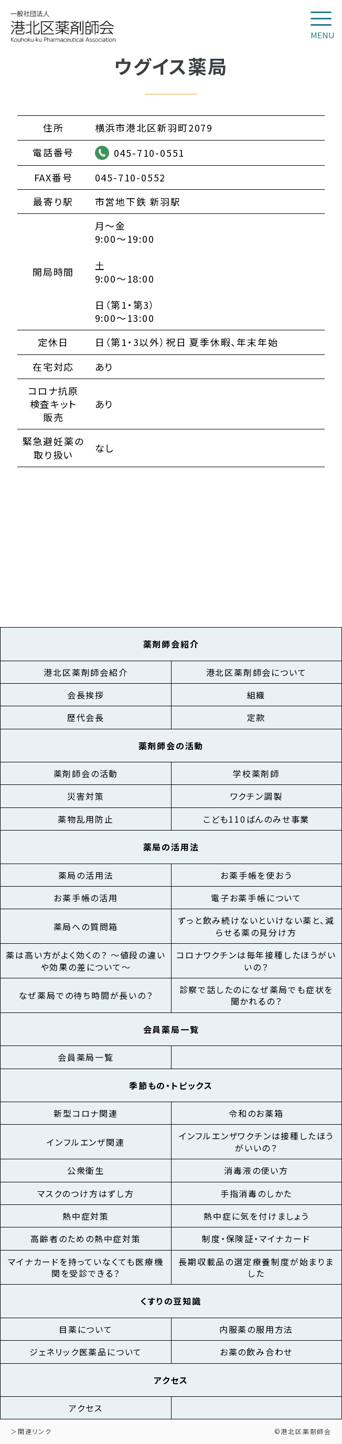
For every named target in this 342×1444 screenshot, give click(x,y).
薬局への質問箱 (86, 926)
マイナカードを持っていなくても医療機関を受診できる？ (85, 1267)
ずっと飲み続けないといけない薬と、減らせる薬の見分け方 (256, 926)
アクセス (85, 1408)
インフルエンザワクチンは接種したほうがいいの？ (256, 1141)
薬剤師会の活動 (86, 773)
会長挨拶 (85, 694)
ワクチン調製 (256, 796)
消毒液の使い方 (256, 1170)
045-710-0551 (149, 152)
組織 (256, 694)
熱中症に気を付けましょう (256, 1216)
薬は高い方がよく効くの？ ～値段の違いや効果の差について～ (85, 961)
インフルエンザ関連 (85, 1142)
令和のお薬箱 (256, 1113)
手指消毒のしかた (256, 1193)
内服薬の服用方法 (256, 1329)
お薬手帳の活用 (86, 897)
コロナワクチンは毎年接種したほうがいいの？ (256, 961)
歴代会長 (85, 717)
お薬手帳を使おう (256, 875)
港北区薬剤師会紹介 (85, 672)
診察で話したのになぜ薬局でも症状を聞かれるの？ (256, 995)
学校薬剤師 (256, 773)
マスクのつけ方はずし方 (85, 1193)
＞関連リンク (31, 1431)
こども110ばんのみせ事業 (256, 819)
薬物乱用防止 (86, 819)
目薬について (86, 1329)
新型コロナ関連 (86, 1113)
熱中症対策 (85, 1216)
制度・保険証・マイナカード (256, 1238)
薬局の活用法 (86, 875)
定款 (256, 717)
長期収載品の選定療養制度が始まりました (256, 1267)
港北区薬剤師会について (256, 672)
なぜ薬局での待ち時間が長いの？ (86, 995)
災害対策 (85, 796)
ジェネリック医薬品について (85, 1351)
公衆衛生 (85, 1170)
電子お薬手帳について (256, 897)
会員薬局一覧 (86, 1057)
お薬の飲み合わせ (256, 1351)
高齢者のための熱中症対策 (85, 1238)
